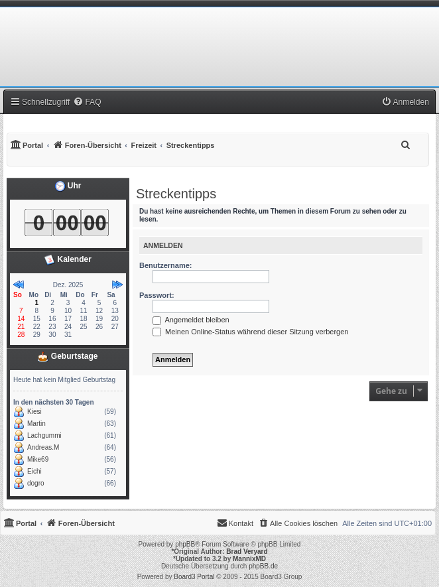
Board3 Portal (194, 576)
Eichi (34, 471)
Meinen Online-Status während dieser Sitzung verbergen (250, 332)
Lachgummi (44, 435)
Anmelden (163, 245)
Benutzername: (165, 265)
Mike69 (37, 459)
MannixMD (249, 558)
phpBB (185, 544)
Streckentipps (176, 193)
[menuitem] (87, 102)
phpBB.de (263, 566)
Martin (36, 423)
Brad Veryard (246, 551)
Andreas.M (43, 447)
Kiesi (34, 411)
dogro (35, 483)
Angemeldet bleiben (191, 320)
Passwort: (156, 295)
